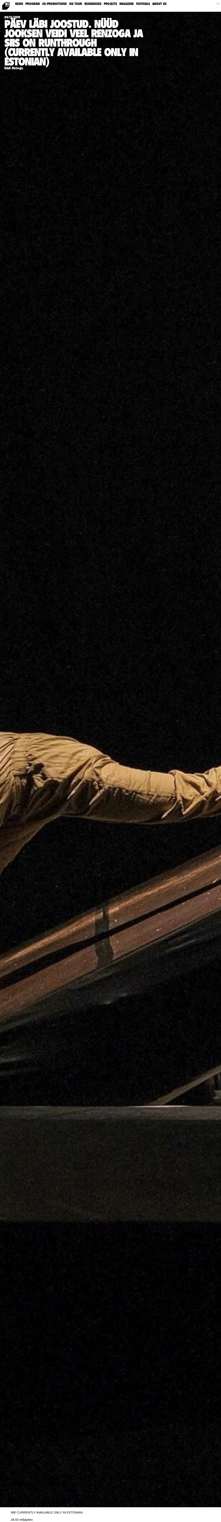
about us (159, 4)
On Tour (75, 4)
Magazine (126, 4)
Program (32, 4)
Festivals (143, 4)
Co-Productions (54, 4)
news (19, 4)
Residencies (92, 4)
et (218, 4)
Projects (110, 4)
